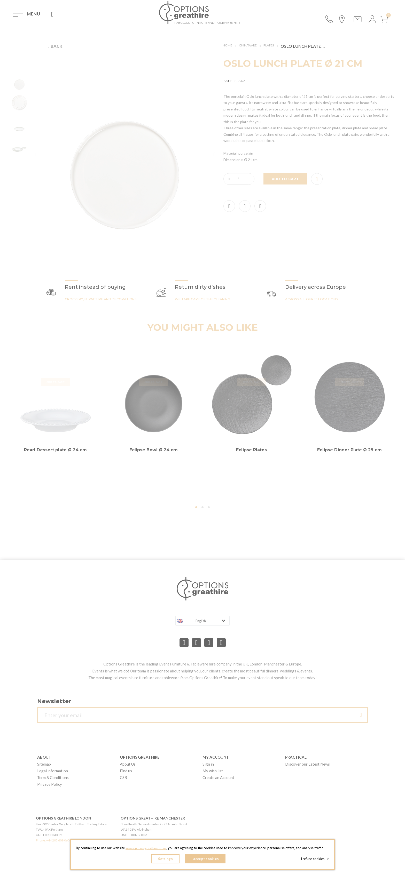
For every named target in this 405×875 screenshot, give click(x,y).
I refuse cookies (316, 859)
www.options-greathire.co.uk (146, 849)
